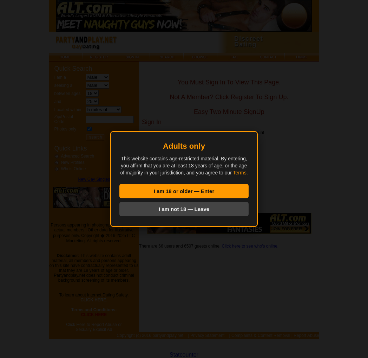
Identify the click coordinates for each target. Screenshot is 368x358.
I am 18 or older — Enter (184, 191)
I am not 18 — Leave (184, 209)
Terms (240, 172)
